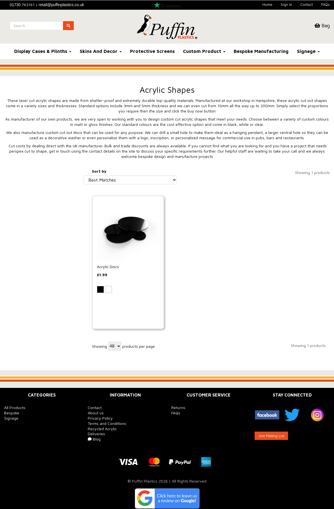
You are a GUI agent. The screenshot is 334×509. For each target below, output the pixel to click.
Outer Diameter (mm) (28, 245)
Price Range (18, 310)
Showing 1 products (312, 172)
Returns (178, 407)
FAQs (325, 4)
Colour (12, 193)
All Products (14, 407)
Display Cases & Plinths (42, 51)
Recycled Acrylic (102, 428)
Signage (308, 51)
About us (96, 412)
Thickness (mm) (21, 217)
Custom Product (204, 51)
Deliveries (96, 433)
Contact (306, 4)
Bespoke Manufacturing (261, 51)
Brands (13, 172)
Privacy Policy (100, 418)
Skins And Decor (101, 51)
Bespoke (11, 412)
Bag (322, 25)
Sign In (286, 4)
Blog (94, 439)
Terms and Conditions (107, 423)
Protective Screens (152, 51)
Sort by (99, 171)
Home (267, 4)
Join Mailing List (271, 436)
